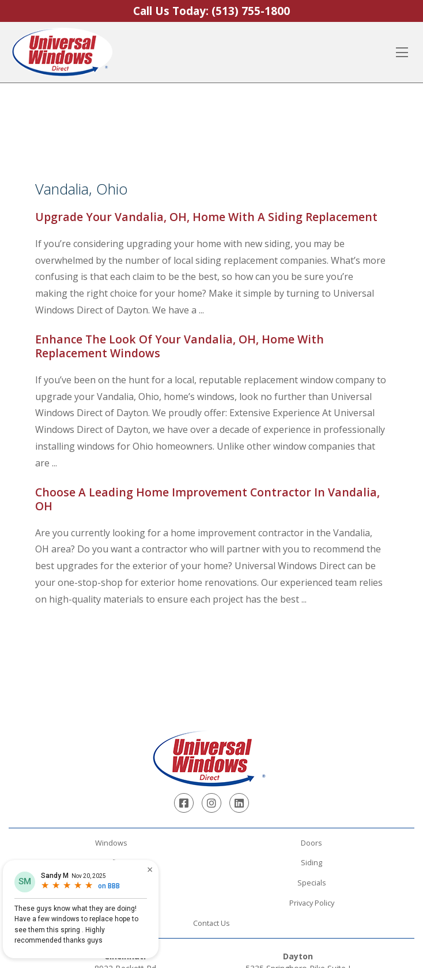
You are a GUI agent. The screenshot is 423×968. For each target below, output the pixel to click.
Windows (111, 843)
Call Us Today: (211, 10)
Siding (311, 862)
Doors (311, 843)
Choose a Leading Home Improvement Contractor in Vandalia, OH (207, 499)
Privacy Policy (311, 903)
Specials (311, 882)
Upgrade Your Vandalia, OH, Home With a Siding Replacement (206, 217)
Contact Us (211, 923)
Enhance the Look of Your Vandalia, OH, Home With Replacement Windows (179, 346)
